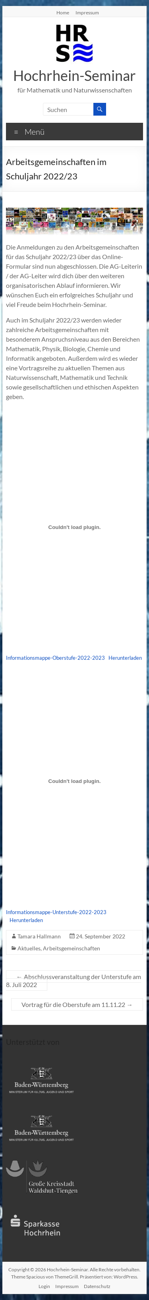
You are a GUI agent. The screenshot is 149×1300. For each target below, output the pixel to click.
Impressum (87, 12)
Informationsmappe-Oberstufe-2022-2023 (55, 658)
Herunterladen (125, 658)
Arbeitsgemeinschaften (71, 948)
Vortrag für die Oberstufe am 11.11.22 (77, 1004)
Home (62, 12)
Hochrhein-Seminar (74, 75)
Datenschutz (97, 1286)
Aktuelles (29, 948)
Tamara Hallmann (39, 936)
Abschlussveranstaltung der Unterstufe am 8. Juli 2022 (73, 980)
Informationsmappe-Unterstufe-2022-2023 (56, 912)
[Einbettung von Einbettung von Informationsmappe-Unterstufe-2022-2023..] (74, 781)
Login (44, 1286)
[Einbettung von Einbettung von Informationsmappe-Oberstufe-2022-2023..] (74, 527)
